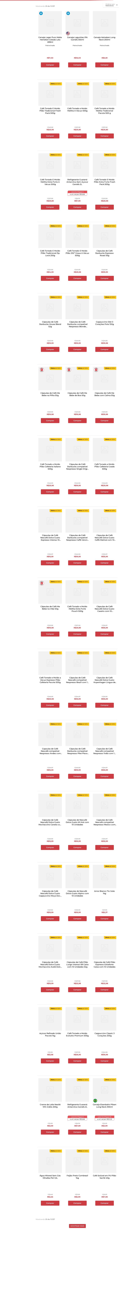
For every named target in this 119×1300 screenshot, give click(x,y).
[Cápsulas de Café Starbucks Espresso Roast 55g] (104, 257)
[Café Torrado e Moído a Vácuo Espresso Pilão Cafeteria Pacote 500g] (50, 683)
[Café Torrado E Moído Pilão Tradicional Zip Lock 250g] (50, 257)
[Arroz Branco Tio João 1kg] (104, 897)
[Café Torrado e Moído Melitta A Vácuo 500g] (77, 114)
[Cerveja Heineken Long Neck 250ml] (104, 43)
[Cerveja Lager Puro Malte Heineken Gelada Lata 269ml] (50, 43)
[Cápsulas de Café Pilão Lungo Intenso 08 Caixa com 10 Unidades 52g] (77, 968)
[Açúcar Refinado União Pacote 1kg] (50, 1039)
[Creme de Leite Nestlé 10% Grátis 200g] (50, 1110)
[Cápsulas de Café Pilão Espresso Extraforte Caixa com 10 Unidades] (104, 968)
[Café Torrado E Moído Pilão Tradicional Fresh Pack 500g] (50, 114)
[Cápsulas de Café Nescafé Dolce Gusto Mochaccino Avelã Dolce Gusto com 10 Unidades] (50, 968)
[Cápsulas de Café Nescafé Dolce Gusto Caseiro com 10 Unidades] (104, 612)
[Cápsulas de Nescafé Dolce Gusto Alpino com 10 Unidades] (77, 897)
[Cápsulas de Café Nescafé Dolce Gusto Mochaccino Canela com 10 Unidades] (50, 826)
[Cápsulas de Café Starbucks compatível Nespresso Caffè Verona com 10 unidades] (77, 541)
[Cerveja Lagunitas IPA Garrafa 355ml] (77, 43)
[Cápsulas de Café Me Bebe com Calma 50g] (104, 399)
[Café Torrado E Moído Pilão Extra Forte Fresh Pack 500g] (104, 185)
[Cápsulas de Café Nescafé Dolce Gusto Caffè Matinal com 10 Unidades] (104, 541)
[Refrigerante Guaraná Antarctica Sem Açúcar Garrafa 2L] (77, 185)
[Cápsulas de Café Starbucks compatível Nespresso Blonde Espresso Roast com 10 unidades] (77, 328)
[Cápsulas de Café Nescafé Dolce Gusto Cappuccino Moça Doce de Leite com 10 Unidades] (50, 897)
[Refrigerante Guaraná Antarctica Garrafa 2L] (77, 1110)
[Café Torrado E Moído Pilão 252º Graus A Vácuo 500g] (77, 257)
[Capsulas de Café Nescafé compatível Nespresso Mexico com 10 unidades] (104, 826)
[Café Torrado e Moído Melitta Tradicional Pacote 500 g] (104, 114)
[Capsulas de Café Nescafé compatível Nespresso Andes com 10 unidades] (50, 755)
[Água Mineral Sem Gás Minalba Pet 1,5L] (50, 1182)
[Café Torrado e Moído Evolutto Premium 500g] (77, 1039)
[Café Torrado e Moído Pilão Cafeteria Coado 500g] (104, 470)
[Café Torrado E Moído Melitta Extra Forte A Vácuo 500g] (50, 185)
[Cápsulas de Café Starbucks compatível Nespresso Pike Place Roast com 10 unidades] (77, 755)
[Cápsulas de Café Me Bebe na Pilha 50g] (50, 399)
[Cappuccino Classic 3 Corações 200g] (104, 1039)
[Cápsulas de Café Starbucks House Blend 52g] (50, 328)
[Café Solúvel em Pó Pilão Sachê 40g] (104, 1182)
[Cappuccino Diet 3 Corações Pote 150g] (104, 328)
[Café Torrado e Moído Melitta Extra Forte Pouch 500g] (77, 612)
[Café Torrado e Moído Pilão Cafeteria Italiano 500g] (50, 470)
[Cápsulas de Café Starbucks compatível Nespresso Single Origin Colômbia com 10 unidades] (77, 470)
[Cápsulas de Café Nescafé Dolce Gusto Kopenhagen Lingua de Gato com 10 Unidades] (104, 683)
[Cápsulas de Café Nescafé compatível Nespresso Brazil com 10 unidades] (77, 683)
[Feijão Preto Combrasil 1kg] (77, 1182)
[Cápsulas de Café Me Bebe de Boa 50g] (77, 399)
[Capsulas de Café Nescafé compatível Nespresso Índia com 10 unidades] (104, 755)
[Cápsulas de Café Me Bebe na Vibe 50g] (50, 612)
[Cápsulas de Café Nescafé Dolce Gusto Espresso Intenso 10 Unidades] (50, 541)
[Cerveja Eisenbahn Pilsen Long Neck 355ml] (104, 1110)
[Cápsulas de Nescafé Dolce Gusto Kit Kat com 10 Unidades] (77, 826)
